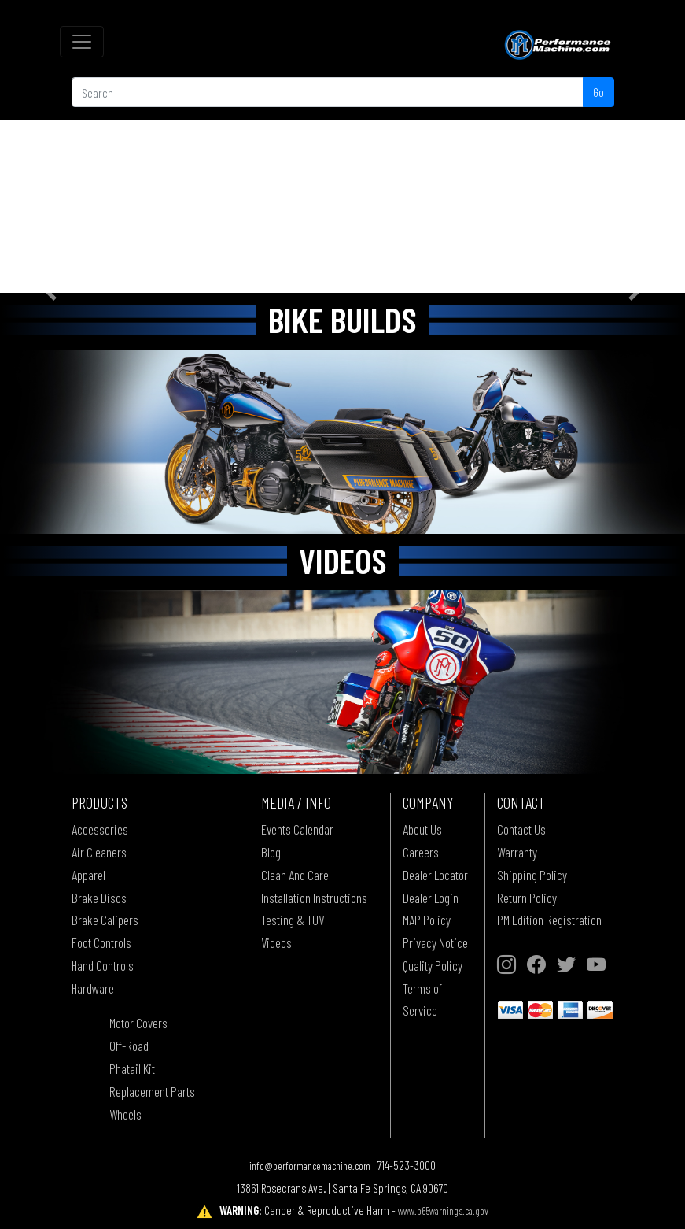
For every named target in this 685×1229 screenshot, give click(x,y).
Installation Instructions (314, 897)
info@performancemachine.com (309, 1165)
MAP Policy (427, 919)
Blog (271, 852)
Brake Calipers (105, 919)
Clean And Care (295, 875)
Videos (276, 942)
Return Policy (527, 897)
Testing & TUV (292, 919)
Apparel (88, 875)
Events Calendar (297, 829)
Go (598, 91)
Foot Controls (101, 942)
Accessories (100, 829)
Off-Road (129, 1045)
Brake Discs (99, 897)
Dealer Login (431, 897)
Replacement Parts (152, 1091)
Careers (421, 852)
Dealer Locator (435, 875)
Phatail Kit (132, 1068)
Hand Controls (103, 965)
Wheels (125, 1114)
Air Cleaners (99, 852)
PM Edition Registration (549, 919)
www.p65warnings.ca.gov (443, 1210)
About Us (422, 829)
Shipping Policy (532, 875)
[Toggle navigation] (82, 41)
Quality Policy (432, 965)
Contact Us (521, 829)
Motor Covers (138, 1023)
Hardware (93, 988)
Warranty (517, 852)
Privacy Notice (435, 942)
